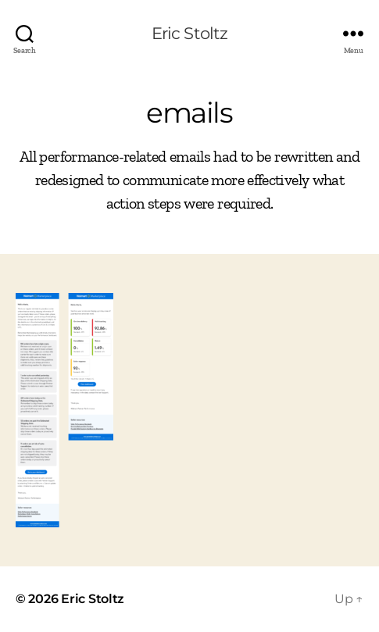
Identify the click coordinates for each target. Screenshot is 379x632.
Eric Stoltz (189, 33)
